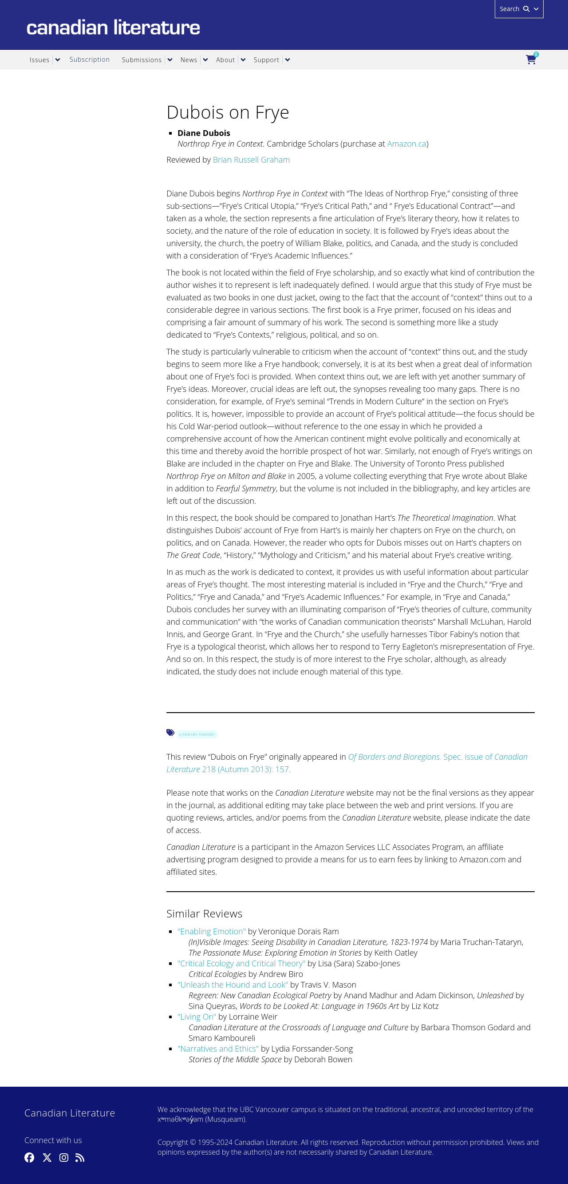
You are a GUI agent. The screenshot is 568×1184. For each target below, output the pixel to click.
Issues (40, 60)
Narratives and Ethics (218, 1048)
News (189, 60)
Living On (196, 1016)
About (225, 60)
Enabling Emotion (211, 931)
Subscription (90, 59)
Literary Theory (197, 734)
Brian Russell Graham (251, 159)
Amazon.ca (406, 143)
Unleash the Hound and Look (232, 984)
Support (267, 60)
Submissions (142, 60)
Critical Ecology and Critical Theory (241, 963)
